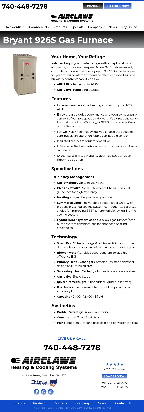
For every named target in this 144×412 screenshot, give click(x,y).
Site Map (52, 408)
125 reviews (118, 369)
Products (60, 27)
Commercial (38, 27)
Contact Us (123, 403)
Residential (14, 27)
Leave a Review (114, 376)
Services (19, 403)
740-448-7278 (25, 6)
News (113, 27)
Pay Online (129, 27)
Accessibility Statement (70, 408)
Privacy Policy (39, 408)
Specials (77, 27)
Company (95, 27)
